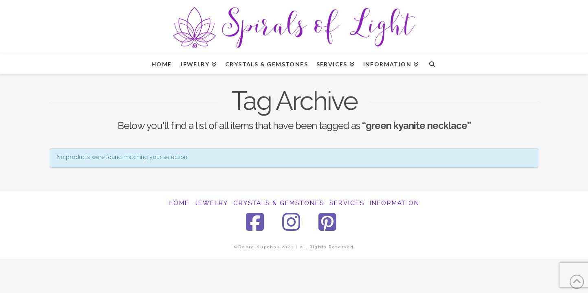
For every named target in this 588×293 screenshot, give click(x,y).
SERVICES (346, 203)
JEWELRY (211, 203)
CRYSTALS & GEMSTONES (278, 203)
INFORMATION (394, 203)
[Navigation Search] (432, 63)
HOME (179, 203)
